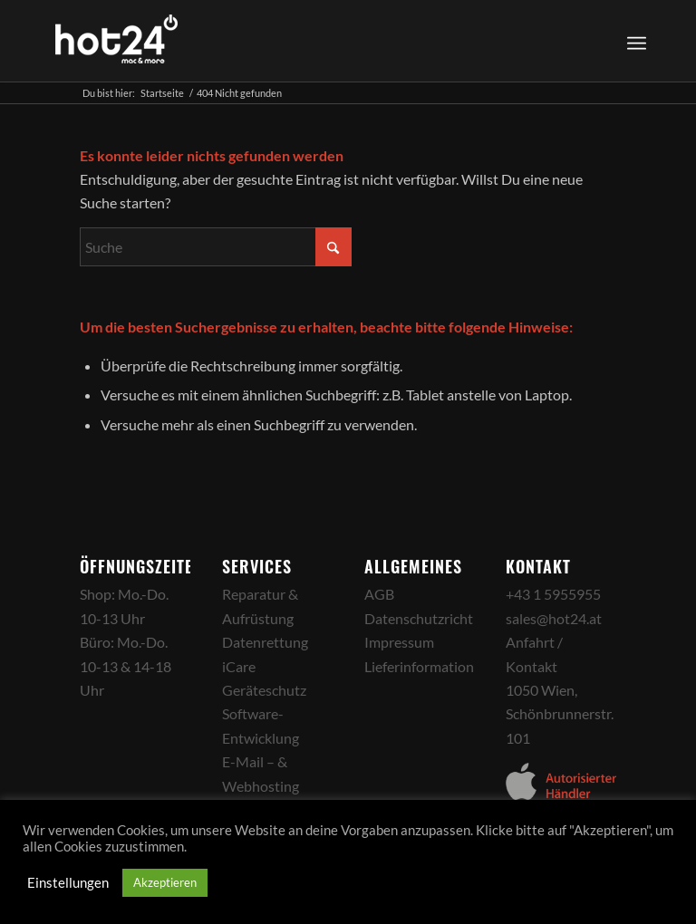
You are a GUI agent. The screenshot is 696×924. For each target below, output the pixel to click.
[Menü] (636, 40)
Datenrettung (265, 641)
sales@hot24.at (554, 618)
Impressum (399, 641)
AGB (379, 593)
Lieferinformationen (426, 666)
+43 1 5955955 (553, 593)
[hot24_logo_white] (117, 41)
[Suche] (216, 246)
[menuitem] (634, 40)
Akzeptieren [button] (165, 882)
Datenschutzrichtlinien (436, 618)
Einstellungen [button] (68, 882)
